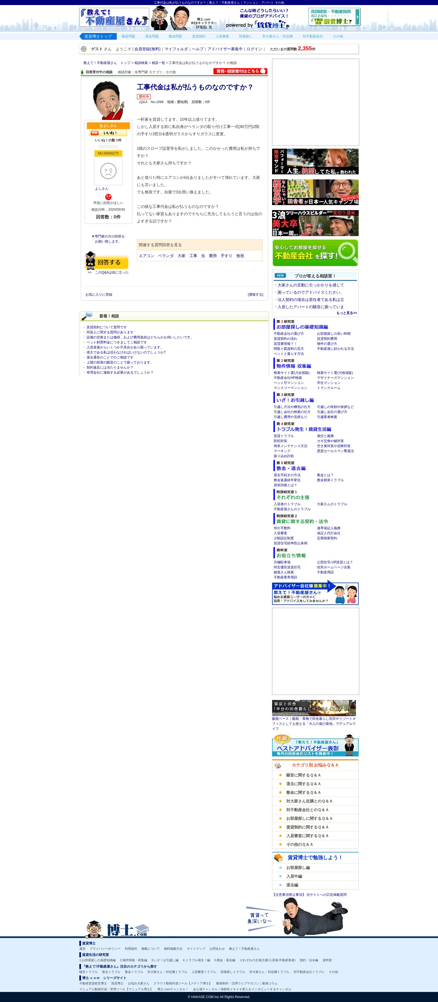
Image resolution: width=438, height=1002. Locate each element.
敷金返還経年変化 (287, 480)
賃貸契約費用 (327, 339)
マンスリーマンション (290, 388)
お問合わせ (217, 948)
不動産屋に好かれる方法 (335, 349)
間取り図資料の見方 (289, 349)
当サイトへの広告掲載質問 (326, 895)
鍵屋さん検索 (284, 572)
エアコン (146, 255)
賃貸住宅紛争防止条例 (290, 543)
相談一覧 (159, 63)
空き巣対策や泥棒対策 (334, 446)
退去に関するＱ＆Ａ (303, 784)
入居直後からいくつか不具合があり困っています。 (125, 347)
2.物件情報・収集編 (133, 960)
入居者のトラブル (287, 504)
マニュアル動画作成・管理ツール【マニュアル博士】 (116, 989)
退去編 (292, 885)
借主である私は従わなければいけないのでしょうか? (126, 352)
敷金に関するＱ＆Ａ (303, 792)
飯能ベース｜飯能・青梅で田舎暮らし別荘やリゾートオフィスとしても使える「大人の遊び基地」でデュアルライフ (314, 724)
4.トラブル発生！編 (196, 960)
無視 (240, 255)
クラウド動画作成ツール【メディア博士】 (183, 983)
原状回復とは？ (285, 485)
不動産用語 (325, 572)
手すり (226, 255)
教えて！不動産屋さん (244, 948)
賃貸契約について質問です (107, 327)
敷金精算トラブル (330, 480)
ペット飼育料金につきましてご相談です (117, 342)
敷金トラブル (134, 971)
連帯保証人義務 (329, 528)
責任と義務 (325, 436)
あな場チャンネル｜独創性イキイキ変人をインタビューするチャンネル (242, 989)
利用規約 (131, 948)
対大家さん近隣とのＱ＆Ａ (309, 801)
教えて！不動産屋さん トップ (107, 63)
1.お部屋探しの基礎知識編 (97, 960)
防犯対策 (280, 441)
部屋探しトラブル (233, 971)
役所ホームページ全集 (334, 567)
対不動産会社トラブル (309, 971)
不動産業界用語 (285, 577)
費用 (213, 255)
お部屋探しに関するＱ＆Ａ (309, 818)
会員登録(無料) (147, 49)
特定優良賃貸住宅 (287, 567)
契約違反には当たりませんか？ (110, 367)
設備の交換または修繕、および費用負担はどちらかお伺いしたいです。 (140, 337)
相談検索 (141, 63)
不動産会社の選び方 (289, 334)
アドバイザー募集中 (225, 49)
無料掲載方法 (173, 948)
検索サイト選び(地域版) (335, 373)
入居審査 (280, 533)
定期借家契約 (327, 538)
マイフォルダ (176, 49)
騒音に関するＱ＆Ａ (303, 775)
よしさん (101, 189)
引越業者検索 (327, 417)
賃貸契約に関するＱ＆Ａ (307, 827)
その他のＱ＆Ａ (299, 844)
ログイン (254, 49)
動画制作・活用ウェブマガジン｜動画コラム (247, 983)
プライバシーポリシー (105, 948)
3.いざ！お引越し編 (164, 960)
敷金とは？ (325, 475)
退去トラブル (111, 971)
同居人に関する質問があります (110, 332)
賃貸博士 (117, 983)
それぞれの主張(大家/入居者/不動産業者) (268, 960)
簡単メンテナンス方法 (290, 446)
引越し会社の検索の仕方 (292, 412)
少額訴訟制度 (284, 538)
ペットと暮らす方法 (289, 354)
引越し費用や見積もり (290, 417)
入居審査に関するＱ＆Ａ (307, 836)
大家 (181, 255)
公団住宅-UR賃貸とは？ (335, 562)
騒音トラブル (88, 971)
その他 (333, 971)
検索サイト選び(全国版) (292, 373)
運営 (82, 948)
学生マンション (329, 383)
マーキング (282, 451)
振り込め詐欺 (284, 456)
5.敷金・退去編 (224, 960)
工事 (193, 255)
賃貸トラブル (284, 436)
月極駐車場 (282, 562)
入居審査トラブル (204, 971)
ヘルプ (198, 49)
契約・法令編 (309, 960)
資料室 (327, 960)
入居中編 (294, 876)
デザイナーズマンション (335, 378)
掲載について (150, 948)
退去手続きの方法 (287, 475)
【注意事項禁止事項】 (289, 895)
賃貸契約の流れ (285, 339)
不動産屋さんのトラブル (292, 509)
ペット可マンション (289, 383)
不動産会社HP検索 (288, 378)
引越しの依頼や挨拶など (335, 407)
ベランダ (166, 255)
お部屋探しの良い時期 (334, 334)
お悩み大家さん (138, 983)
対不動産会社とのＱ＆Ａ (307, 810)
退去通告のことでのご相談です (110, 357)
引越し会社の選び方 (332, 412)
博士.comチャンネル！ (173, 989)
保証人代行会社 (329, 533)
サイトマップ (196, 948)
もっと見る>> (346, 313)
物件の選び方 (327, 344)
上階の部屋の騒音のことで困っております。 (120, 362)
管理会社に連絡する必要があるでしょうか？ (120, 372)
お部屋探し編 (298, 867)
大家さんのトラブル (332, 504)
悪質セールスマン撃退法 (335, 451)
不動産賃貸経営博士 (93, 983)
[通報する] (255, 294)
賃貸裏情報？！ (285, 344)
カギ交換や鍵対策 (330, 441)
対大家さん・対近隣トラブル (167, 971)
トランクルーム (329, 388)
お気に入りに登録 (99, 294)
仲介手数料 (282, 528)
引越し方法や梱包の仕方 (292, 407)
